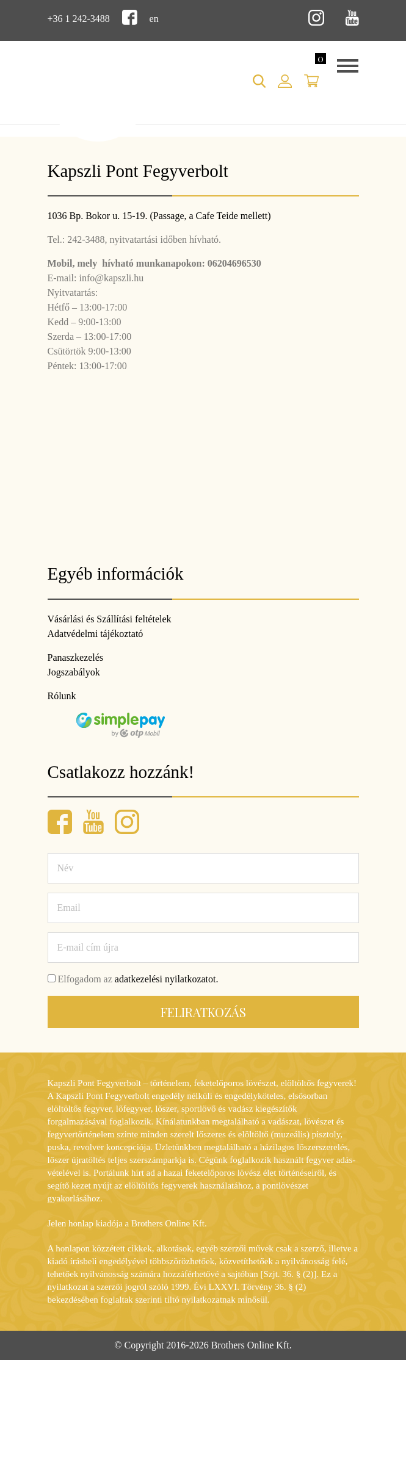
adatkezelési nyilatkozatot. (167, 979)
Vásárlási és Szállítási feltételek (110, 619)
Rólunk (62, 696)
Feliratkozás (203, 1012)
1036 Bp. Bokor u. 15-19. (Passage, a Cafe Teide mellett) (159, 216)
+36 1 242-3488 (79, 18)
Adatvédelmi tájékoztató (95, 633)
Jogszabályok (74, 672)
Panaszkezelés (76, 657)
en (154, 18)
